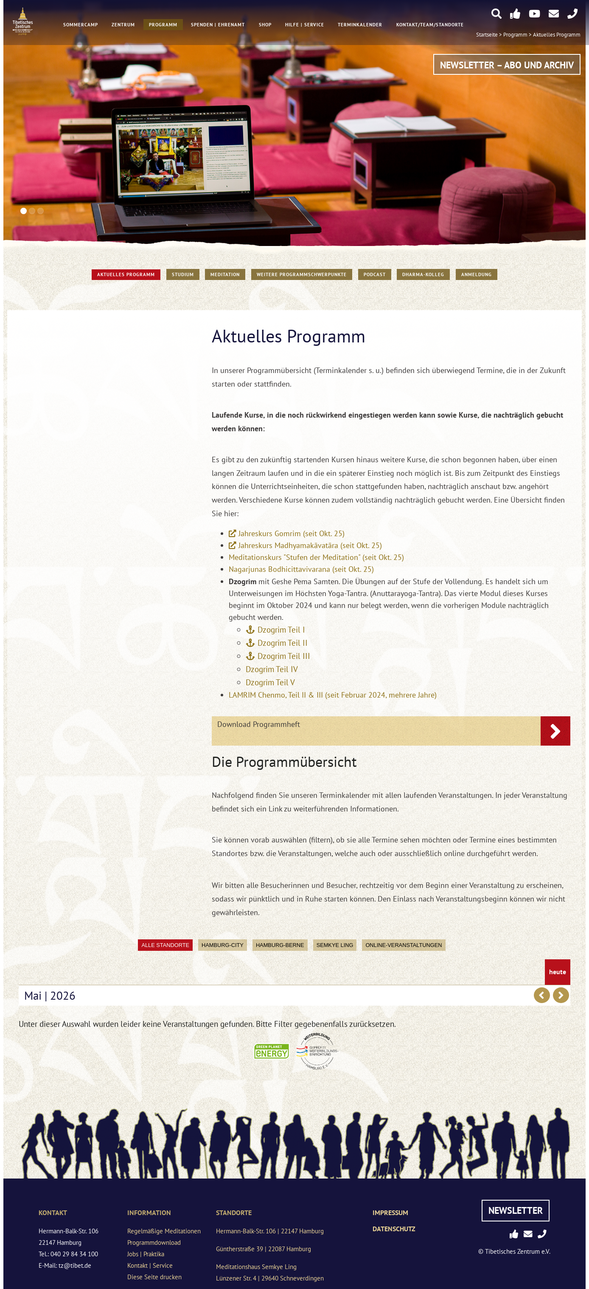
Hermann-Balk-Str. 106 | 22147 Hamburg (270, 1231)
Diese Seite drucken (154, 1277)
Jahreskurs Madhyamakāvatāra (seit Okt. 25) (310, 545)
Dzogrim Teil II (283, 642)
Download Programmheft (258, 724)
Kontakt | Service (150, 1265)
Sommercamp (80, 26)
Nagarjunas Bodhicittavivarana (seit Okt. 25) (301, 569)
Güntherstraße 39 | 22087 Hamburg (263, 1249)
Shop (265, 26)
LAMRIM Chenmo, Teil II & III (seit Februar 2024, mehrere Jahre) (333, 695)
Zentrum (123, 26)
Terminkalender (360, 26)
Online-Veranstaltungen (403, 945)
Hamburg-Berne (280, 945)
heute (557, 972)
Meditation (225, 274)
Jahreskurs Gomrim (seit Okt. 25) (291, 533)
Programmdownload (154, 1242)
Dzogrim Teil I (282, 629)
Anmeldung (476, 274)
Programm (163, 26)
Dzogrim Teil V (270, 682)
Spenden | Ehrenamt (218, 26)
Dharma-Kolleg (423, 274)
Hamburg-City (223, 945)
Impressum (390, 1212)
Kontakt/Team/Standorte (430, 26)
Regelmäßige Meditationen (164, 1231)
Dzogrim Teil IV (272, 669)
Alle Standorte (165, 945)
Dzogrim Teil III (284, 655)
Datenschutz (394, 1228)
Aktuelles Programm (557, 35)
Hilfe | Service (304, 26)
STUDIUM (183, 274)
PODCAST (375, 274)
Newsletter (515, 1210)
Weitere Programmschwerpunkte (302, 274)
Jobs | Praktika (145, 1254)
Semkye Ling (335, 945)
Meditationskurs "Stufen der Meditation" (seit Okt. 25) (316, 557)
